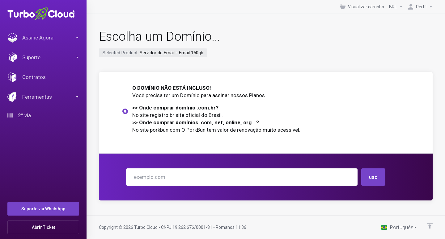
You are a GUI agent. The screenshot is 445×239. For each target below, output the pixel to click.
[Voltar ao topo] (430, 225)
